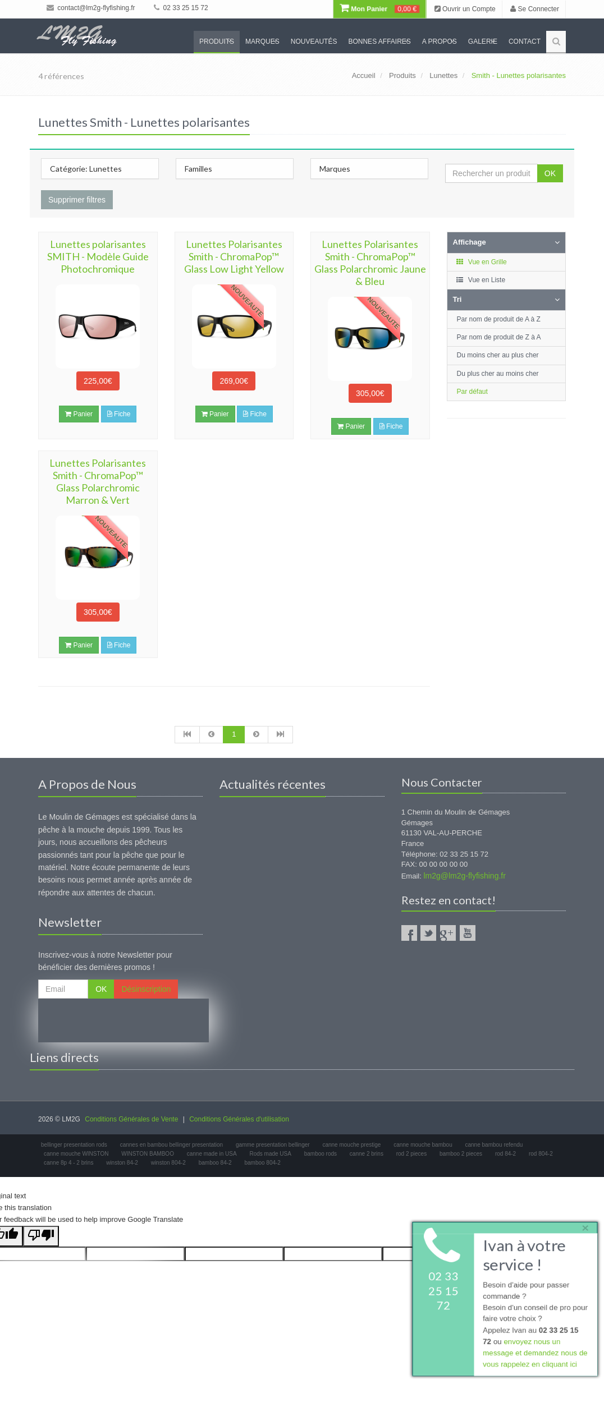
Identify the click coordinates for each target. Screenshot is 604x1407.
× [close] (583, 1225)
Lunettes (443, 75)
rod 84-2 (505, 1154)
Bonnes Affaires (379, 41)
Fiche (119, 414)
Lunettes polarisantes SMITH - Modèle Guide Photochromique (98, 256)
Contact (525, 41)
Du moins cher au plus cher (498, 355)
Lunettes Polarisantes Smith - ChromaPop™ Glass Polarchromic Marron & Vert (97, 481)
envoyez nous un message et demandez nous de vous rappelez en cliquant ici (534, 1355)
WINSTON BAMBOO (147, 1154)
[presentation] (123, 1020)
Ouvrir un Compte (465, 9)
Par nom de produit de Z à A (499, 337)
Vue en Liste (481, 280)
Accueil (364, 75)
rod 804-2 (541, 1154)
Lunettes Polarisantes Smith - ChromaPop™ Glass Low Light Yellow (234, 256)
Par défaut (472, 392)
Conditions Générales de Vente (131, 1119)
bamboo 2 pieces (461, 1154)
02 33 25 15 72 (181, 8)
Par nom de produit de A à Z (499, 319)
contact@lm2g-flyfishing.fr (91, 8)
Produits (216, 41)
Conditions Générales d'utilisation (239, 1119)
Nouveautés (314, 41)
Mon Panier (379, 9)
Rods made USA (270, 1154)
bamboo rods (320, 1154)
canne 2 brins (366, 1154)
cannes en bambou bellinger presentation (171, 1145)
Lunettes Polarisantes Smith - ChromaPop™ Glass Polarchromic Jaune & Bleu (370, 262)
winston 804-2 (168, 1163)
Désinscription (146, 989)
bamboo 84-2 (215, 1163)
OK (550, 173)
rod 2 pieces (411, 1154)
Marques (262, 41)
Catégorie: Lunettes (86, 168)
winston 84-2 (122, 1163)
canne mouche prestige (351, 1145)
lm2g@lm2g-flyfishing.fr (464, 875)
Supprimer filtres (77, 199)
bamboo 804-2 (262, 1163)
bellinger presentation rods (74, 1145)
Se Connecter (534, 9)
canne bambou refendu (494, 1145)
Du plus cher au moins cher (498, 374)
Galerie (482, 41)
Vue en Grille (481, 262)
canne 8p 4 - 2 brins (68, 1163)
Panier (79, 414)
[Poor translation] (41, 1236)
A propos (439, 41)
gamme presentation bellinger (273, 1145)
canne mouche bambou (422, 1145)
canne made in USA (212, 1154)
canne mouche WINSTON (76, 1154)
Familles (198, 168)
